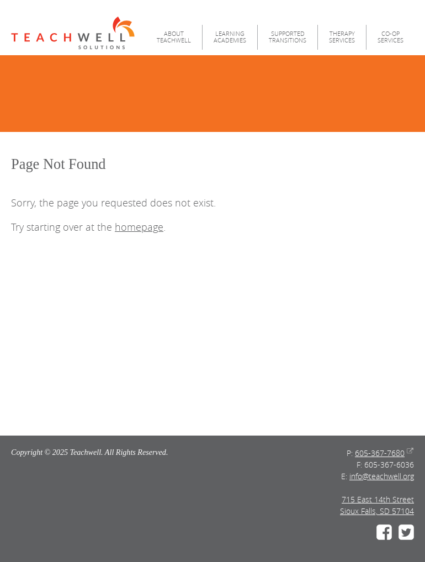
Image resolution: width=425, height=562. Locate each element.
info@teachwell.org (381, 476)
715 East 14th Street (378, 499)
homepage (139, 227)
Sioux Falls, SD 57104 (377, 511)
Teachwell (73, 33)
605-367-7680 (380, 453)
